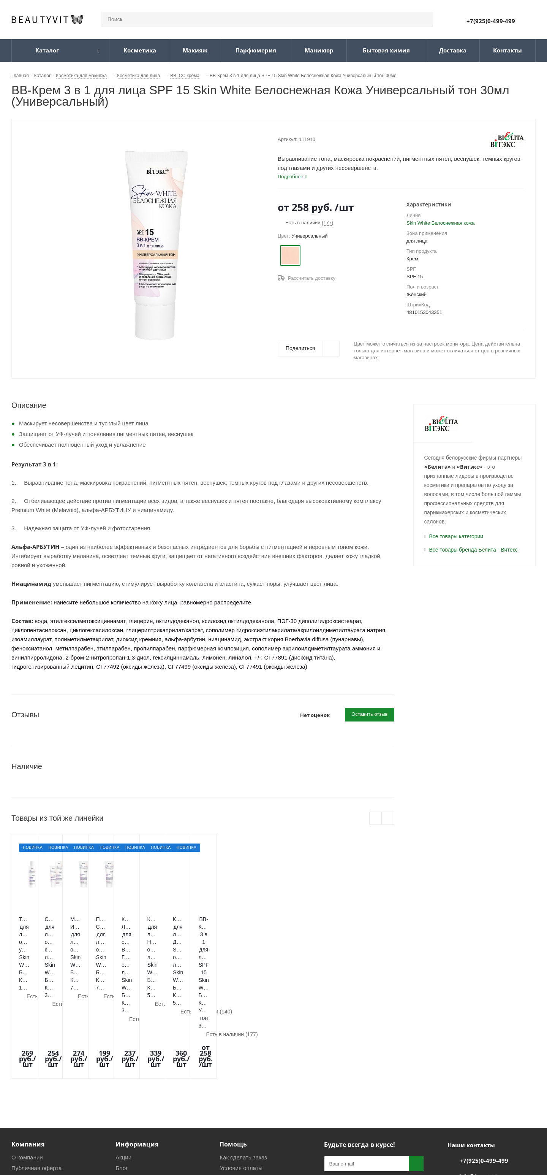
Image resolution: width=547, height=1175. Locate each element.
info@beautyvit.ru (482, 1083)
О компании (27, 1064)
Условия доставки (243, 1085)
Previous (376, 818)
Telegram (350, 1113)
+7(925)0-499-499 (490, 20)
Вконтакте (331, 1113)
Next (388, 818)
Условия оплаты (241, 1075)
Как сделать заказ (243, 1064)
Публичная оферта (36, 1075)
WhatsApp (369, 1113)
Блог (121, 1075)
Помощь (233, 1051)
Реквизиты (129, 1085)
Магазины (24, 1085)
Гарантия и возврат (245, 1096)
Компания (27, 1051)
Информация (136, 1051)
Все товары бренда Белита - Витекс (473, 550)
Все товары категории (456, 536)
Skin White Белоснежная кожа (440, 223)
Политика (128, 1096)
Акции (123, 1064)
